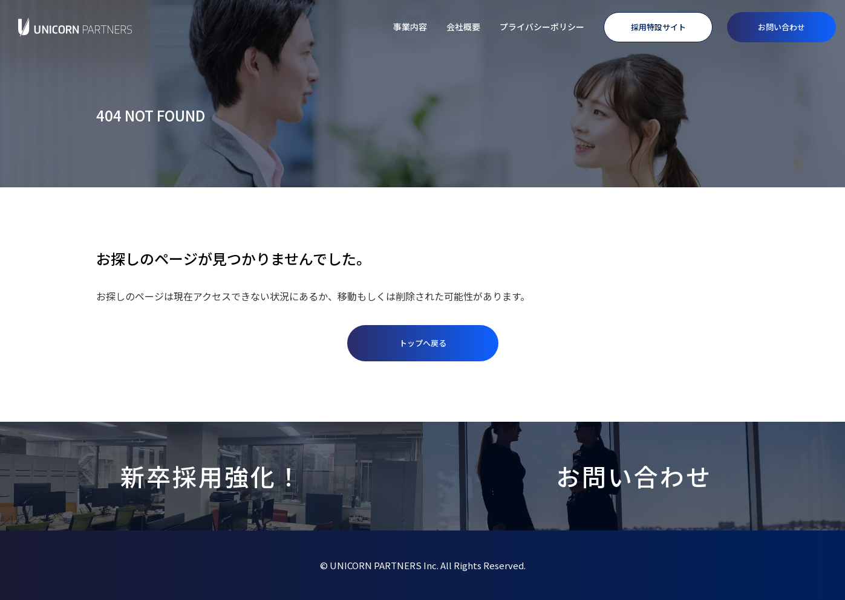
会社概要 (463, 27)
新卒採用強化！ (211, 476)
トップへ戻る (422, 343)
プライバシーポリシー (542, 27)
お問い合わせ (781, 27)
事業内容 (410, 27)
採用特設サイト (658, 27)
